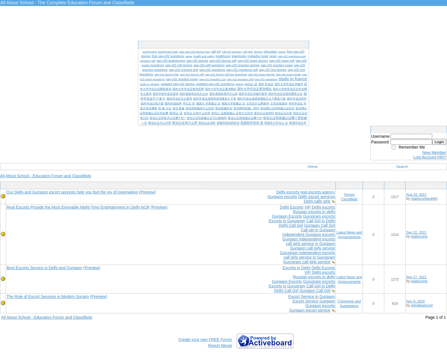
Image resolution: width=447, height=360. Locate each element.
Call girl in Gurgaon (318, 230)
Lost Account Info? (429, 157)
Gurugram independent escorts (307, 252)
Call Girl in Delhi (320, 221)
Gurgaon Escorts (287, 216)
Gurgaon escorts (282, 196)
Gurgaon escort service (309, 310)
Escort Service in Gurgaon (311, 296)
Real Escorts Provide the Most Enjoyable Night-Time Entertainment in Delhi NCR (78, 207)
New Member (434, 152)
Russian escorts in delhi (314, 211)
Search (402, 166)
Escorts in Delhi (296, 268)
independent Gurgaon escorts (309, 234)
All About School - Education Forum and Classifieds (45, 176)
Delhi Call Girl (291, 225)
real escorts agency (317, 192)
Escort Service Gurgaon (313, 301)
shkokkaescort (422, 305)
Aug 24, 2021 (416, 195)
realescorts (419, 236)
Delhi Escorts (291, 207)
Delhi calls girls (317, 201)
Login (439, 142)
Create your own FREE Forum (205, 339)
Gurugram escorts (319, 216)
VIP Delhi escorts (319, 207)
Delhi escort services (316, 196)
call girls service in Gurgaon (310, 243)
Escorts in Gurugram (287, 221)
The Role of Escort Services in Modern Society (48, 296)
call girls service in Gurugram (309, 257)
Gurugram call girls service (306, 262)
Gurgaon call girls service (312, 248)
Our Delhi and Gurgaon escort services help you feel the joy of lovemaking (72, 192)
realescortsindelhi (424, 199)
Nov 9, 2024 (415, 301)
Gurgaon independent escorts (309, 239)
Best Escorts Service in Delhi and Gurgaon (44, 268)
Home (313, 166)
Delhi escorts (287, 192)
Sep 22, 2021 (416, 232)
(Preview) (147, 192)
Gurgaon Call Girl (319, 225)
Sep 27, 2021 (416, 277)
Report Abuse (220, 345)
